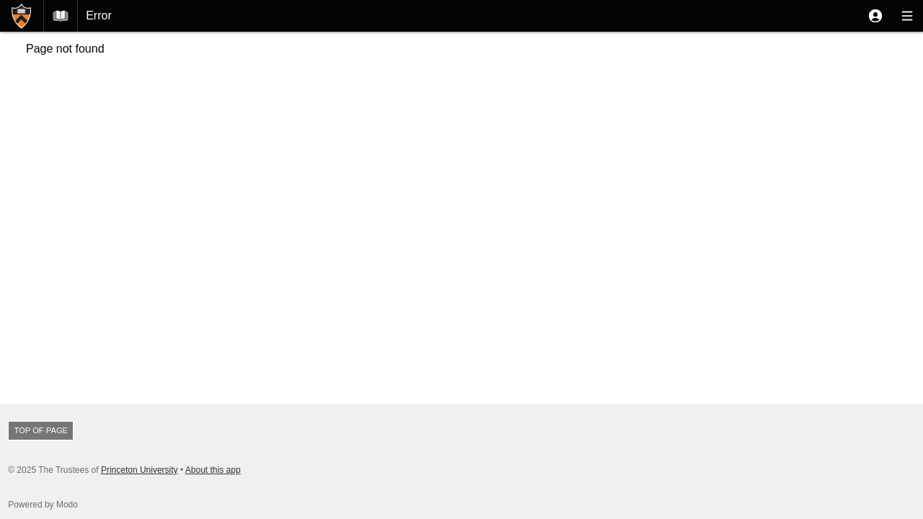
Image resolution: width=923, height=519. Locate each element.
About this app (213, 470)
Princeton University (139, 470)
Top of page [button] (41, 430)
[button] (875, 16)
